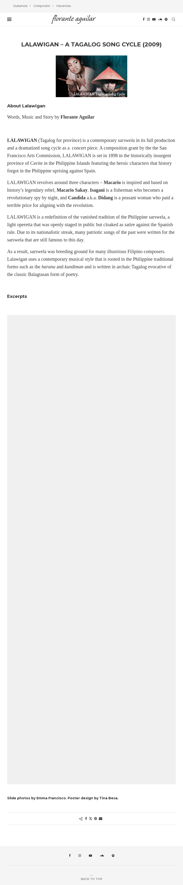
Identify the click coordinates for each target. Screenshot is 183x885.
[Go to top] (91, 879)
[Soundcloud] (160, 19)
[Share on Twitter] (90, 818)
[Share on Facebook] (86, 818)
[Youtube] (154, 19)
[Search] (173, 19)
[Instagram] (148, 19)
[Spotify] (166, 19)
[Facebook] (144, 19)
